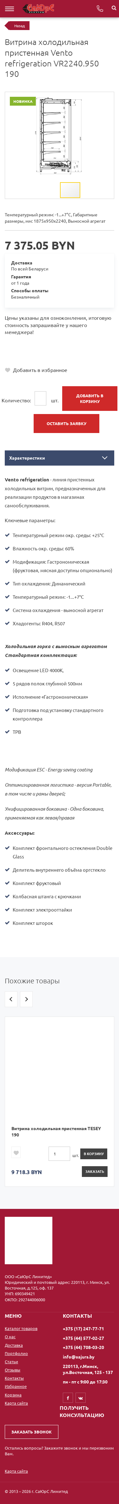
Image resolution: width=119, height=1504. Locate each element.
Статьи (11, 1361)
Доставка (14, 1345)
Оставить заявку (66, 423)
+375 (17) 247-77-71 (28, 342)
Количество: (16, 400)
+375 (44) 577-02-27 (28, 349)
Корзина (13, 1394)
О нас (10, 1336)
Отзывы (12, 1369)
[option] (59, 1101)
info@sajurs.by (79, 1356)
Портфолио (16, 1353)
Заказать (94, 1171)
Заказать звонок (31, 1431)
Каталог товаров (21, 1328)
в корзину (94, 1153)
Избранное (16, 1386)
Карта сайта (16, 1403)
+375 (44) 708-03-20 (28, 356)
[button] (108, 98)
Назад (19, 25)
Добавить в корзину (89, 398)
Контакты (14, 1378)
